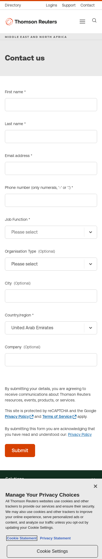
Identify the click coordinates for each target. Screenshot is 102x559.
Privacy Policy (80, 434)
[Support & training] (69, 5)
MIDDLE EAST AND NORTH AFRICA (36, 37)
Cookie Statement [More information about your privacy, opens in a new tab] (22, 538)
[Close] (95, 486)
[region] (51, 519)
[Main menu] (82, 22)
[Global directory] (14, 5)
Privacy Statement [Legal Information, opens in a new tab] (54, 538)
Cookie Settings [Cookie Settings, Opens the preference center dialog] (52, 551)
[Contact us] (87, 5)
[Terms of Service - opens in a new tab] (59, 416)
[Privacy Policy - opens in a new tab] (19, 416)
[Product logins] (52, 5)
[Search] (94, 20)
